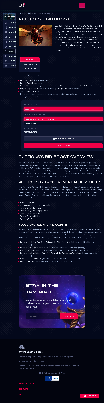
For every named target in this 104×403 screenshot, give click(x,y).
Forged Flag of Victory (30, 88)
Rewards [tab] (29, 60)
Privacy (22, 394)
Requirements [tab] (29, 64)
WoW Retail (31, 13)
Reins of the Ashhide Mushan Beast (35, 247)
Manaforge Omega (9, 27)
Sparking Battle (60, 88)
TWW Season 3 (9, 23)
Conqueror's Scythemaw (30, 258)
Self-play (29, 109)
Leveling (9, 42)
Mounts (9, 56)
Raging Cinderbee (28, 83)
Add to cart (63, 145)
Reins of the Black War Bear (32, 242)
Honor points (33, 91)
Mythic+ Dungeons (9, 37)
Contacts (23, 389)
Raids (9, 32)
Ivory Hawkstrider (27, 250)
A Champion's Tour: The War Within (73, 86)
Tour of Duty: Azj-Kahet (30, 216)
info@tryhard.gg (48, 373)
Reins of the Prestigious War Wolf (35, 253)
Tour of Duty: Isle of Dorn (31, 208)
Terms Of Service (26, 383)
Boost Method (31, 104)
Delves (9, 47)
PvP (9, 51)
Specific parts (31, 123)
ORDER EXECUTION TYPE (35, 114)
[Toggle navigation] (82, 5)
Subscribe (69, 316)
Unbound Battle (27, 202)
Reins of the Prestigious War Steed (66, 253)
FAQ (62, 373)
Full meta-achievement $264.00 (39, 119)
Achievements (9, 61)
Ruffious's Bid (26, 80)
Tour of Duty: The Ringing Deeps (34, 210)
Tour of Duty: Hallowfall (30, 213)
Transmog (9, 66)
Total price (30, 128)
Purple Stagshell (27, 86)
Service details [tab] (29, 69)
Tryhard (22, 13)
